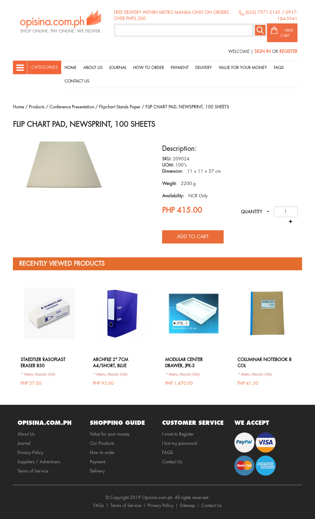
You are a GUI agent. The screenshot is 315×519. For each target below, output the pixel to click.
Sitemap (187, 505)
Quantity (251, 212)
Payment (180, 68)
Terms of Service (33, 471)
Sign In (262, 51)
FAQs (99, 505)
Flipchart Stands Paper (120, 107)
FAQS (167, 452)
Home (71, 68)
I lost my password (179, 443)
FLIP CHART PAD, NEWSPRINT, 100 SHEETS (187, 107)
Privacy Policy (30, 452)
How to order (148, 68)
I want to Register (178, 434)
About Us (92, 68)
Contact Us (77, 81)
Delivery (203, 68)
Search (260, 30)
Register (288, 51)
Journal (117, 68)
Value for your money (243, 68)
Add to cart (193, 236)
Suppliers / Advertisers (39, 462)
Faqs (279, 68)
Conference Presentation (72, 107)
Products (37, 107)
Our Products (102, 443)
